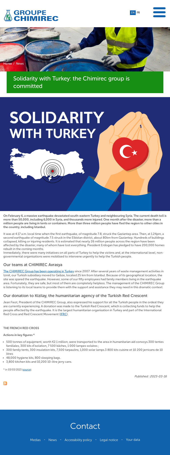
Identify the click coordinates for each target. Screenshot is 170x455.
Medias (35, 440)
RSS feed (5, 383)
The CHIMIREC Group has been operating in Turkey (38, 271)
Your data (133, 440)
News (20, 63)
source (27, 369)
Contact (85, 426)
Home (7, 63)
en (133, 12)
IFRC (63, 314)
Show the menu (159, 12)
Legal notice (109, 440)
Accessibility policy (78, 440)
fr (138, 12)
